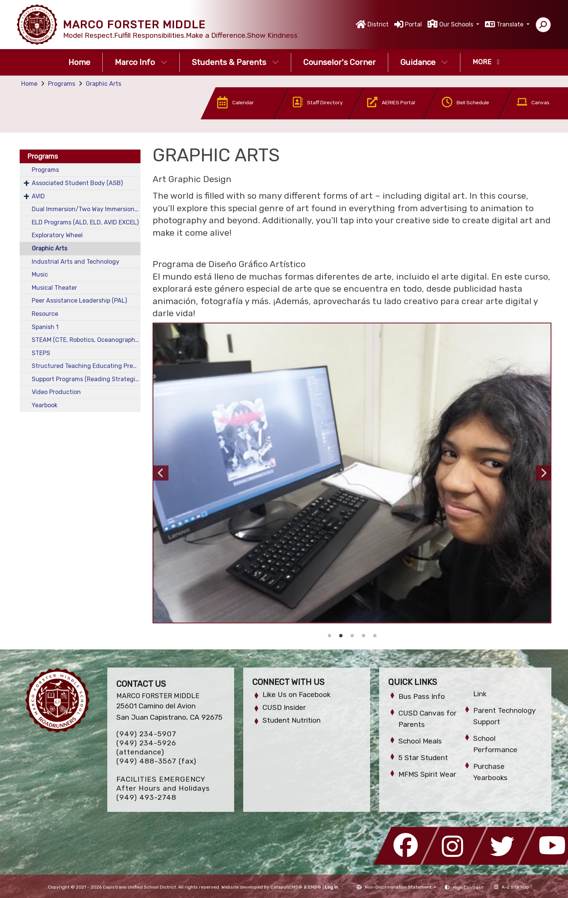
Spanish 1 (45, 327)
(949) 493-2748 (146, 797)
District (378, 24)
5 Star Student (423, 757)
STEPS (41, 353)
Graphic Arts (103, 83)
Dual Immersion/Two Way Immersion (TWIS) (86, 209)
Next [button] (543, 473)
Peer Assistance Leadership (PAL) (79, 300)
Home (79, 62)
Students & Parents (235, 62)
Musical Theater (54, 287)
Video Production (56, 392)
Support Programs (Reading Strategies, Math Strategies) (86, 379)
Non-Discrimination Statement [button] (398, 887)
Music (40, 274)
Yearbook (44, 405)
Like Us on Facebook (296, 694)
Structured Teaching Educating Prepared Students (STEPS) (86, 365)
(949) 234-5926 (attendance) (146, 747)
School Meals (420, 741)
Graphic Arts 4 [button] (340, 636)
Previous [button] (160, 473)
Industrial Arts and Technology (75, 261)
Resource (45, 313)
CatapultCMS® (286, 887)
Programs (61, 83)
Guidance (424, 62)
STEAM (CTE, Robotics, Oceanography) (86, 339)
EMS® (314, 887)
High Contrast (468, 887)
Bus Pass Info (421, 696)
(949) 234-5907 (146, 734)
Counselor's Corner (339, 62)
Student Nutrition (291, 720)
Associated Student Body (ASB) (77, 183)
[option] (352, 473)
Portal (413, 24)
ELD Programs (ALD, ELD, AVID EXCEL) (85, 222)
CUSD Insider (284, 707)
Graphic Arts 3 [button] (352, 636)
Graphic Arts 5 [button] (329, 636)
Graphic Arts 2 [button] (363, 636)
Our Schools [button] (457, 24)
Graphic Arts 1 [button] (374, 636)
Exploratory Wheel (57, 235)
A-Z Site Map (511, 887)
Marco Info (141, 62)
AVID (38, 196)
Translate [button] (511, 24)
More (486, 62)
